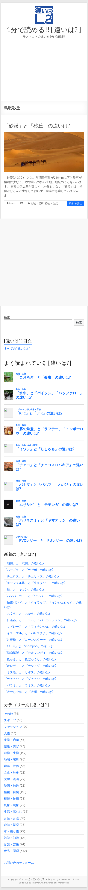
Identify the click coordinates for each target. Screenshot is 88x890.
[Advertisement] (44, 75)
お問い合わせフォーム (19, 862)
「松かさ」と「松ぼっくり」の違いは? (30, 659)
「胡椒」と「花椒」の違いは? (24, 563)
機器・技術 (11, 798)
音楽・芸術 (11, 844)
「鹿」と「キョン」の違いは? (24, 589)
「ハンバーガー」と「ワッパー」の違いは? (33, 596)
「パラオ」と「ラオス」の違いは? (27, 685)
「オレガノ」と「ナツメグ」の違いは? (30, 666)
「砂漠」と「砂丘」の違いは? (37, 126)
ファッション (13, 727)
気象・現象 (11, 805)
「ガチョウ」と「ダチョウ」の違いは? (30, 679)
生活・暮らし (13, 811)
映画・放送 (11, 785)
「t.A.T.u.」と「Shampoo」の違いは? (29, 646)
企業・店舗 (11, 740)
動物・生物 (11, 753)
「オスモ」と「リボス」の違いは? (27, 672)
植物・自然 (51, 203)
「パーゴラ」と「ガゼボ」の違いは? (28, 570)
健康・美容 (11, 746)
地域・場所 (37, 203)
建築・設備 (11, 766)
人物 (7, 733)
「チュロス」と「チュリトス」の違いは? (31, 576)
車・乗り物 (11, 831)
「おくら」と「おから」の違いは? (27, 613)
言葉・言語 (11, 818)
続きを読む (75, 203)
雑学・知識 (11, 838)
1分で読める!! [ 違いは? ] (44, 29)
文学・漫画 (11, 779)
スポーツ (10, 720)
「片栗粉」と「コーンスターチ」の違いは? (33, 639)
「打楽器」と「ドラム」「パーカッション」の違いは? (40, 620)
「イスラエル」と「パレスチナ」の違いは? (33, 633)
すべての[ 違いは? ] (17, 348)
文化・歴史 (11, 772)
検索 (7, 317)
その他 (8, 714)
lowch (12, 203)
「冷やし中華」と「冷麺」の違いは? (28, 692)
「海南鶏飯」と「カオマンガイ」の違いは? (33, 652)
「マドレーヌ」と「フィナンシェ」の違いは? (34, 626)
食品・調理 (11, 851)
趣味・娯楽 (11, 825)
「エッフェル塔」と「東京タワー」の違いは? (34, 583)
